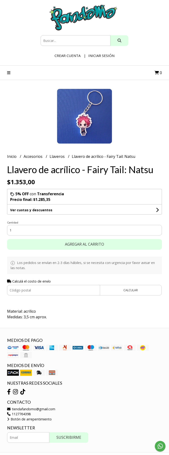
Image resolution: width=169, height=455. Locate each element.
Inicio (12, 156)
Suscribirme (68, 437)
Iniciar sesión (101, 55)
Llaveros (58, 156)
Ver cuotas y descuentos (31, 210)
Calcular (130, 290)
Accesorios (33, 156)
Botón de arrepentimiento (29, 419)
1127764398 (19, 414)
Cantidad (12, 222)
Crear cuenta (67, 55)
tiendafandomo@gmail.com (31, 409)
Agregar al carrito (84, 244)
